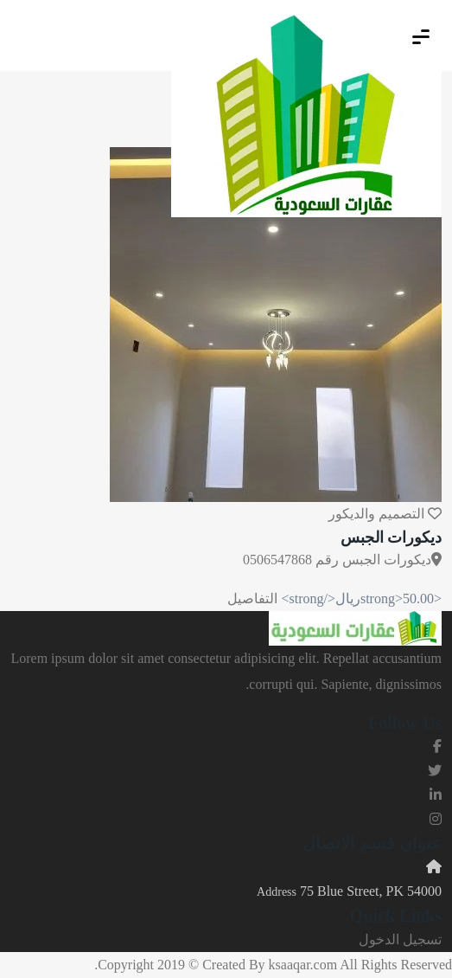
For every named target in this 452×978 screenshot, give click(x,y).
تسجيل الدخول (400, 939)
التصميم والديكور (376, 513)
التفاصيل (252, 598)
